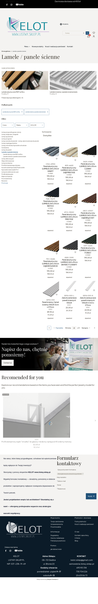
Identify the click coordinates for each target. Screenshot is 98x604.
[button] (87, 33)
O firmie (77, 538)
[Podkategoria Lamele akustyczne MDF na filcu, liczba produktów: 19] (25, 83)
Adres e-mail (62, 481)
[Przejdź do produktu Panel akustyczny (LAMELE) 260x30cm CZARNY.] (87, 150)
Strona (68, 328)
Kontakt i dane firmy (82, 535)
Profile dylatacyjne (7, 174)
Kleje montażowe (7, 176)
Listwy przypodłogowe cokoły (11, 132)
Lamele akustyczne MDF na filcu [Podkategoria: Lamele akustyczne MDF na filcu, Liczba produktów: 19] (12, 112)
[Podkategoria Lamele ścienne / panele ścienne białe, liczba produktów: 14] (73, 83)
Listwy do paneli (6, 150)
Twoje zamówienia (57, 521)
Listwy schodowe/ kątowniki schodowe (14, 145)
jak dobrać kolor (56, 549)
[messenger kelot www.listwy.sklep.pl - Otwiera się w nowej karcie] (11, 5)
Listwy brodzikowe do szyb (10, 172)
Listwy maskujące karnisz (9, 143)
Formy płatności (80, 521)
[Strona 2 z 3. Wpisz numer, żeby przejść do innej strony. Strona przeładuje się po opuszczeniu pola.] (74, 328)
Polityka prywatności (58, 541)
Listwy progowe (7, 139)
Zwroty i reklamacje (57, 538)
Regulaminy (55, 535)
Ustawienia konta (57, 524)
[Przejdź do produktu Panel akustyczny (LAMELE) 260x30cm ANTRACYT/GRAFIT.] (69, 245)
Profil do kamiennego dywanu (11, 165)
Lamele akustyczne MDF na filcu (12, 154)
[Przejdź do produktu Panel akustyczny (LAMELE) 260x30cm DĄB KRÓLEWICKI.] (50, 245)
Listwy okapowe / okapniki (10, 134)
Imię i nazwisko (61, 477)
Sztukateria (5, 147)
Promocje (5, 183)
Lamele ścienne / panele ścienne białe (14, 156)
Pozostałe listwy (7, 178)
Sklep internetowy (47, 579)
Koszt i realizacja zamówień (84, 524)
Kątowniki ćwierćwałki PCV (10, 170)
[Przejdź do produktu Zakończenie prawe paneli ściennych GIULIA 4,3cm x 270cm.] (87, 287)
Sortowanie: (47, 132)
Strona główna (6, 51)
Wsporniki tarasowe (8, 161)
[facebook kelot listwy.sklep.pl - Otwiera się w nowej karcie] (7, 5)
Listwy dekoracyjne (8, 159)
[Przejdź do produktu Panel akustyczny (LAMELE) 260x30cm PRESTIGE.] (69, 198)
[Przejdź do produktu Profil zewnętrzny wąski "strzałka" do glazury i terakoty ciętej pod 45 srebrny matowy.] (36, 415)
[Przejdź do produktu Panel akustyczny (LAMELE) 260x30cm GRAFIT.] (50, 151)
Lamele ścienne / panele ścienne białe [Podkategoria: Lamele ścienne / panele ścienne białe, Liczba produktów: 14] (36, 112)
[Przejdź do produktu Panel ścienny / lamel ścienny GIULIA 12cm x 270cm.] (50, 289)
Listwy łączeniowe (7, 136)
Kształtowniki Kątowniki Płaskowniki (13, 167)
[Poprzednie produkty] (58, 328)
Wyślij (91, 496)
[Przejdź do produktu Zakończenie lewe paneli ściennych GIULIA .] (69, 287)
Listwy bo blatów (7, 163)
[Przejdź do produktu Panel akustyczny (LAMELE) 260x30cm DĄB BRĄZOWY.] (87, 198)
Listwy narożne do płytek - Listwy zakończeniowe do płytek (20, 141)
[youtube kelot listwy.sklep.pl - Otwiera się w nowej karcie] (19, 5)
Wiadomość (62, 489)
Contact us (8, 363)
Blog (76, 541)
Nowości (4, 181)
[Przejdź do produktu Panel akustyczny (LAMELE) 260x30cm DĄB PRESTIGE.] (69, 152)
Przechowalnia (56, 527)
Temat (59, 485)
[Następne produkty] (86, 328)
